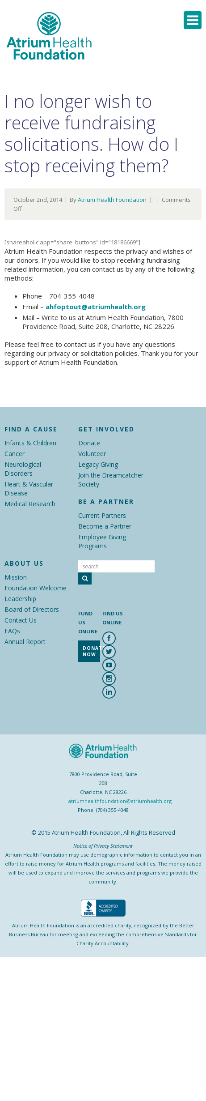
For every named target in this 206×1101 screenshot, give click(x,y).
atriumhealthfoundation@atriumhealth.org (120, 801)
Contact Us (20, 620)
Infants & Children (30, 443)
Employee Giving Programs (102, 541)
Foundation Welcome (35, 588)
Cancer (14, 453)
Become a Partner (104, 526)
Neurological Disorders (22, 469)
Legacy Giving (98, 464)
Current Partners (102, 515)
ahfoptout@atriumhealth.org (96, 306)
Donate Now (91, 651)
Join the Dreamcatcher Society (110, 479)
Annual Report (25, 641)
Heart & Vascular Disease (28, 488)
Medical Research (29, 503)
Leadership (20, 598)
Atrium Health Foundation (112, 200)
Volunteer (92, 453)
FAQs (12, 631)
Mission (15, 577)
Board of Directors (31, 609)
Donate (89, 443)
